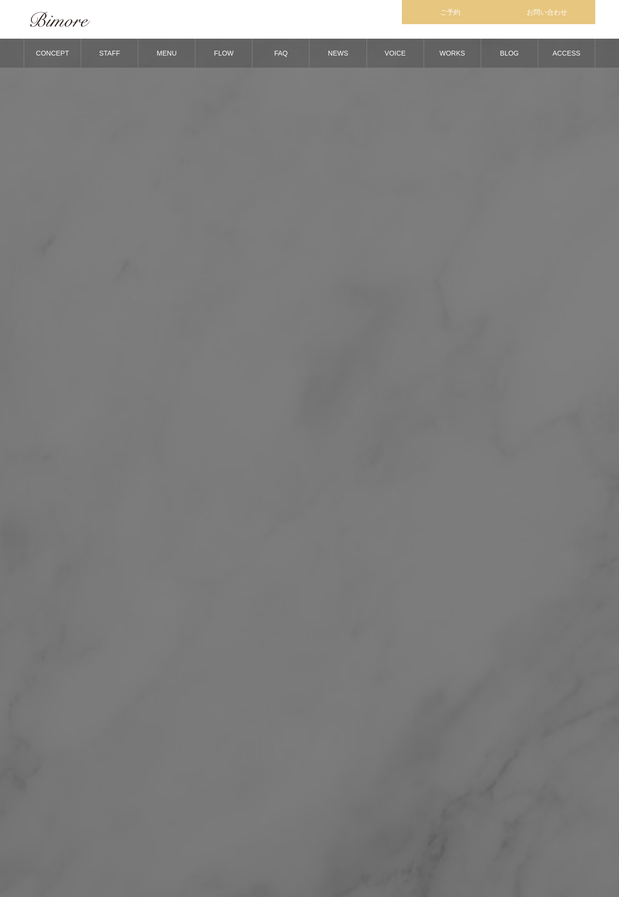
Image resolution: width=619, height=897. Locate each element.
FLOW (224, 53)
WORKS (452, 53)
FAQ (281, 53)
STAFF (109, 53)
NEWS (338, 53)
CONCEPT (52, 53)
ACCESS (567, 53)
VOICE (395, 53)
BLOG (509, 53)
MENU (167, 53)
